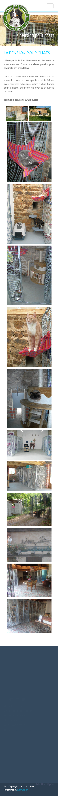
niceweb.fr (22, 789)
